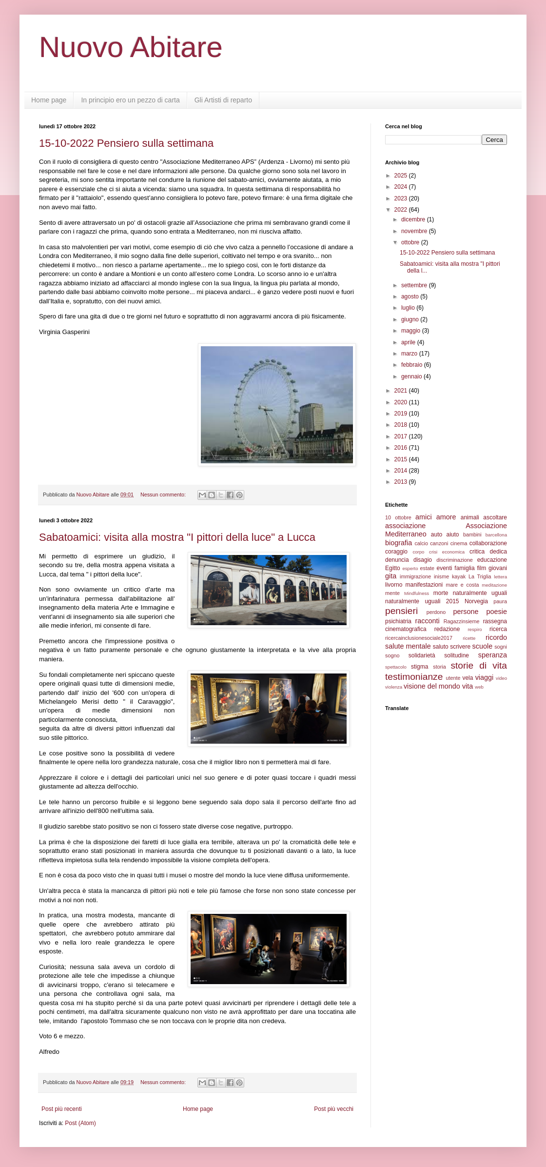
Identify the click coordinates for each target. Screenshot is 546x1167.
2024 (401, 186)
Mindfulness (416, 593)
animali (470, 517)
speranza (492, 655)
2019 (401, 413)
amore (446, 517)
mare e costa (462, 585)
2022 (401, 209)
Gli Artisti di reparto (223, 100)
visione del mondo (432, 686)
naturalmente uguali (480, 593)
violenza (393, 687)
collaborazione (488, 543)
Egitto (392, 568)
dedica (498, 551)
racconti (427, 621)
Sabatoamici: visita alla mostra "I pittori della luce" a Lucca (177, 537)
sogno (392, 655)
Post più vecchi (333, 1109)
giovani (497, 568)
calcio (421, 543)
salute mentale (408, 646)
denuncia (397, 559)
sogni (500, 647)
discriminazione (454, 560)
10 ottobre (398, 517)
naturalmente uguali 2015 (422, 601)
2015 (401, 459)
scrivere (460, 646)
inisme (441, 576)
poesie (497, 611)
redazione (447, 629)
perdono (436, 612)
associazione (405, 526)
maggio (411, 330)
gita (390, 576)
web (479, 687)
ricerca (498, 629)
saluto (440, 646)
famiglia (464, 568)
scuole (482, 646)
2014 (401, 470)
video (501, 678)
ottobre (411, 242)
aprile (409, 342)
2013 (401, 481)
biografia (398, 543)
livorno (393, 584)
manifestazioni (424, 584)
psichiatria (398, 621)
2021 (401, 390)
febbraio (412, 364)
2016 (401, 447)
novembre (415, 231)
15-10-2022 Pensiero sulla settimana (126, 143)
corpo (418, 551)
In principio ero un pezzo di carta (130, 100)
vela (467, 677)
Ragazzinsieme (462, 621)
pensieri (401, 611)
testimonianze (414, 677)
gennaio (412, 376)
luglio (408, 307)
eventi (444, 568)
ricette (469, 638)
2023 (401, 198)
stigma (419, 666)
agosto (410, 296)
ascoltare (495, 517)
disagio (422, 559)
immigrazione (415, 576)
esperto (410, 568)
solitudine (456, 655)
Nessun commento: (163, 494)
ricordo (496, 637)
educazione (492, 559)
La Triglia (479, 576)
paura (500, 601)
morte (440, 593)
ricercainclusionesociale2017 (418, 638)
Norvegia (476, 601)
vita (467, 686)
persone (465, 611)
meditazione (494, 585)
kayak (459, 576)
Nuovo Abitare (131, 47)
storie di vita (478, 665)
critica (477, 551)
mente (392, 593)
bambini (472, 534)
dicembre (414, 219)
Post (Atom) (80, 1123)
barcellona (496, 534)
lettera (500, 576)
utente (453, 678)
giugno (410, 319)
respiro (475, 629)
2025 (401, 175)
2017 (401, 436)
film (481, 568)
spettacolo (396, 667)
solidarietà (422, 655)
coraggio (396, 551)
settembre (415, 285)
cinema (459, 543)
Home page (48, 100)
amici (423, 517)
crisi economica (447, 551)
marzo (410, 353)
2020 (401, 402)
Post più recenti (61, 1109)
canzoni (439, 543)
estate (427, 568)
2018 (401, 424)
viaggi (484, 677)
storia (439, 667)
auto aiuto (445, 534)
